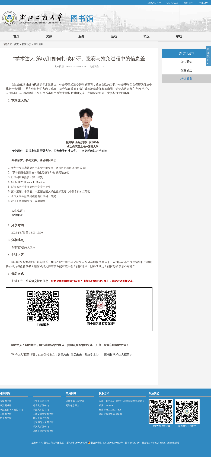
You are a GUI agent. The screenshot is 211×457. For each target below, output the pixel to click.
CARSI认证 (172, 2)
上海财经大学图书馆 (43, 430)
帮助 (179, 36)
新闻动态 (26, 44)
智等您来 (64, 354)
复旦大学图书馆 (41, 418)
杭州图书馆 (5, 418)
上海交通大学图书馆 (43, 414)
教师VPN (188, 2)
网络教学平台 (72, 405)
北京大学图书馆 (41, 401)
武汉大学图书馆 (41, 426)
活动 (114, 36)
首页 (16, 36)
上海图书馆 (5, 414)
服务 (81, 36)
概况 (146, 36)
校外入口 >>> (154, 2)
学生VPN (203, 2)
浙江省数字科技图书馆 (11, 409)
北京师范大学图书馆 (43, 422)
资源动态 (186, 70)
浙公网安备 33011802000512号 (105, 442)
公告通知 (186, 62)
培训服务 (38, 44)
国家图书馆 (5, 401)
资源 (49, 36)
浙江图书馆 (5, 405)
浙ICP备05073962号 (76, 442)
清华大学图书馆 (41, 405)
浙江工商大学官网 (75, 401)
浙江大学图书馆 (41, 409)
